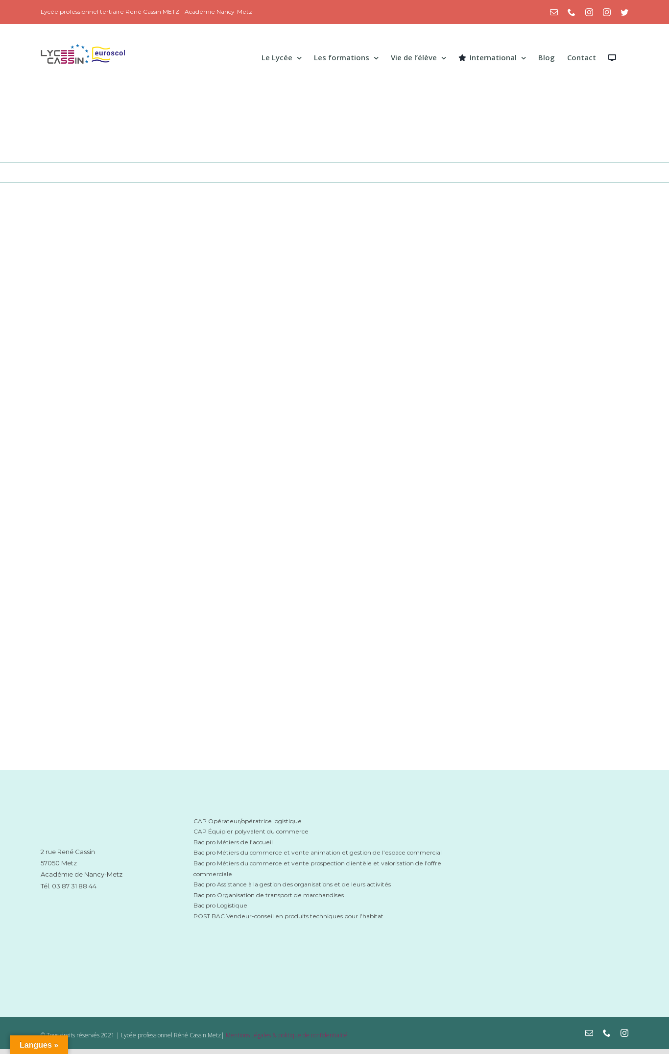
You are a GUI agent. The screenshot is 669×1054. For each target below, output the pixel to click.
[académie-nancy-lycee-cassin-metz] (90, 916)
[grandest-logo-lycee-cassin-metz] (548, 859)
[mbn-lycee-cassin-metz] (548, 813)
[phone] (607, 1033)
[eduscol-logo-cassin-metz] (548, 904)
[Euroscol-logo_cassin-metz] (548, 934)
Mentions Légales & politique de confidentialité (287, 1035)
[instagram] (624, 1033)
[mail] (589, 1033)
